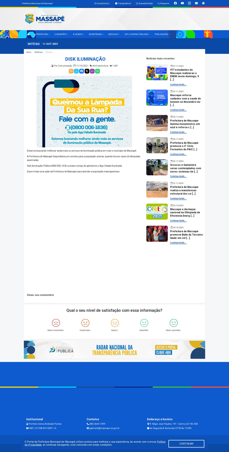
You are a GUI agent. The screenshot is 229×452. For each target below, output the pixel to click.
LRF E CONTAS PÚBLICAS (137, 34)
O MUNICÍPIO (61, 34)
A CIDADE (78, 34)
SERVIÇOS (114, 34)
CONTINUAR (186, 443)
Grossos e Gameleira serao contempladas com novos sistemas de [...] (185, 168)
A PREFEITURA (42, 34)
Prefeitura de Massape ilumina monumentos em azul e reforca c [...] (185, 124)
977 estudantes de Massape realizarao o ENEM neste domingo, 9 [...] (184, 74)
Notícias (38, 52)
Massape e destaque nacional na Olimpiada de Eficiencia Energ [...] (185, 212)
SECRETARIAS (96, 34)
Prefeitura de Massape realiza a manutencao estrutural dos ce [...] (184, 190)
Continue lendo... (178, 84)
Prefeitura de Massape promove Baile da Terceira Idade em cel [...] (186, 234)
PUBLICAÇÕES (162, 34)
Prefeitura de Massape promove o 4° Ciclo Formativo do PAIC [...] (184, 146)
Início (28, 52)
